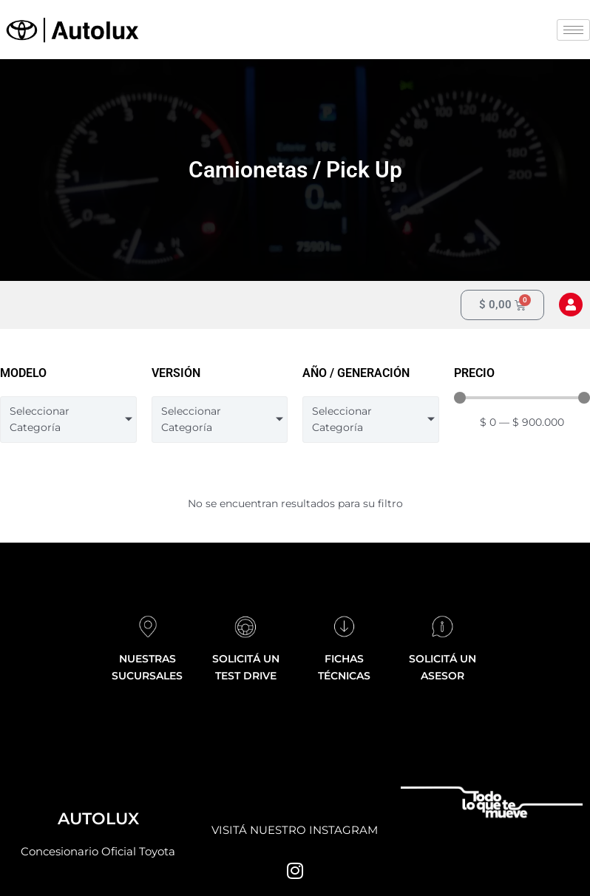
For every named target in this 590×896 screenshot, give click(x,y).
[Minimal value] (522, 398)
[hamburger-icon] (573, 30)
